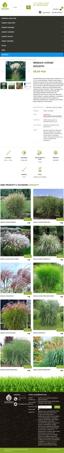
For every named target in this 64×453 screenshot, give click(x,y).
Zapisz (57, 407)
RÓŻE (3, 50)
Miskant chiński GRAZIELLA (8, 222)
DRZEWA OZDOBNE (8, 27)
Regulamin (31, 412)
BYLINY (4, 46)
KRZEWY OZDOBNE (8, 32)
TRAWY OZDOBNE (7, 41)
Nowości (5, 55)
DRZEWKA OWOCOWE (9, 18)
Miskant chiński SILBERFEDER (41, 370)
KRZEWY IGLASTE (7, 36)
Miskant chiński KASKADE (7, 333)
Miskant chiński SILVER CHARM (9, 259)
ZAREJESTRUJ (58, 13)
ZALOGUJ (47, 13)
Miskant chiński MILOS (7, 296)
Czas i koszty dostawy (32, 403)
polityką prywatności (51, 441)
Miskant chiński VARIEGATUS (41, 259)
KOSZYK (57, 9)
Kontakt (40, 3)
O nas (35, 3)
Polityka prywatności (31, 399)
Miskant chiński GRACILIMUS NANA (43, 296)
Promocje (46, 3)
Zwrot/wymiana (33, 407)
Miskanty (34, 185)
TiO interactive (56, 449)
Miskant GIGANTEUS (39, 333)
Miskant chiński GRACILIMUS (8, 370)
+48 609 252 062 (41, 5)
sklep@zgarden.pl (23, 404)
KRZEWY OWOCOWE (8, 23)
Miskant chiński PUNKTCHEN (41, 222)
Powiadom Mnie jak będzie (52, 116)
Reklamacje (31, 409)
